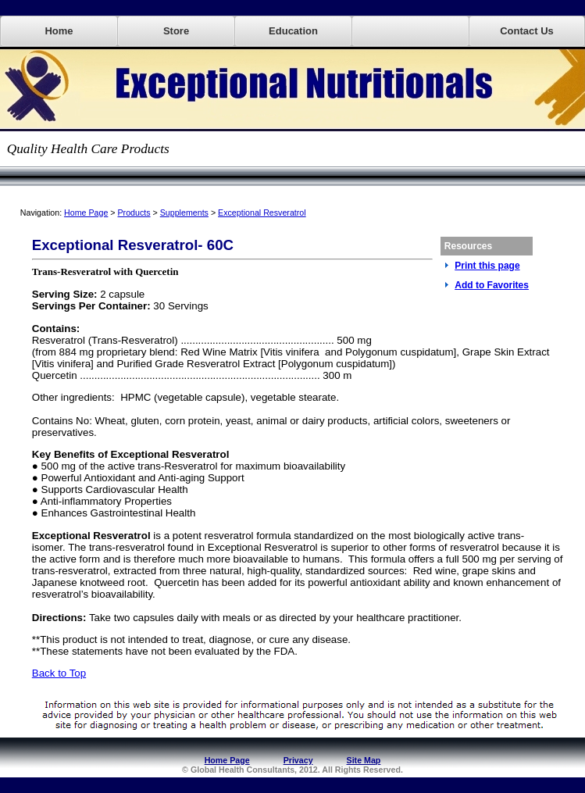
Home (59, 31)
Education (293, 31)
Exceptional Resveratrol (262, 212)
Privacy (298, 760)
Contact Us (527, 31)
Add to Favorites (492, 285)
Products (134, 212)
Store (176, 31)
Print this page (487, 265)
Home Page (86, 212)
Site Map (364, 760)
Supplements (184, 212)
